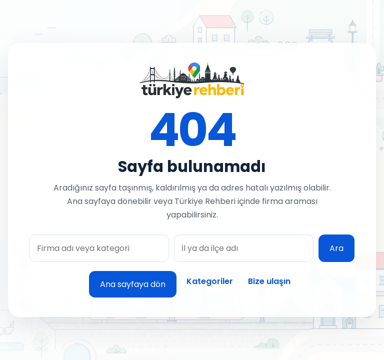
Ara (337, 248)
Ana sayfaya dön (133, 284)
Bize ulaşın (269, 281)
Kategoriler (209, 281)
